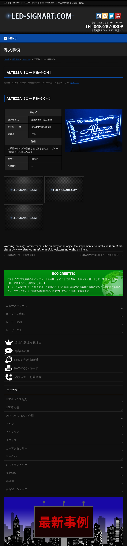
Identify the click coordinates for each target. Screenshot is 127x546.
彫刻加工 (11, 452)
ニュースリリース (16, 277)
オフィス (11, 411)
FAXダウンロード (26, 340)
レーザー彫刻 (14, 293)
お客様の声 (21, 322)
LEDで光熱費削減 (26, 331)
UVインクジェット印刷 (19, 387)
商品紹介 (11, 444)
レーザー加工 (14, 301)
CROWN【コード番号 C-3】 (20, 227)
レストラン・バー (16, 436)
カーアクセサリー (16, 420)
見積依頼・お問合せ (28, 348)
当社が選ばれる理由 (28, 314)
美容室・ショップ (16, 460)
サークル (74, 82)
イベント (11, 395)
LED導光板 (12, 379)
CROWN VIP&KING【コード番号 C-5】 (101, 227)
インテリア (12, 403)
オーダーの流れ (15, 285)
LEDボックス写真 (16, 371)
